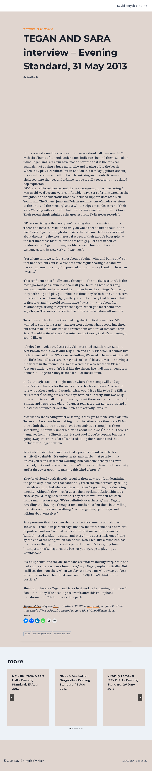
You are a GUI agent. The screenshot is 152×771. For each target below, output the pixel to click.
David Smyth (34, 76)
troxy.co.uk (99, 606)
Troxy (61, 606)
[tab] (70, 729)
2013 (28, 634)
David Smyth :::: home (132, 5)
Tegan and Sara (49, 29)
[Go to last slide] (12, 698)
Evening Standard (46, 634)
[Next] (140, 698)
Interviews (30, 29)
